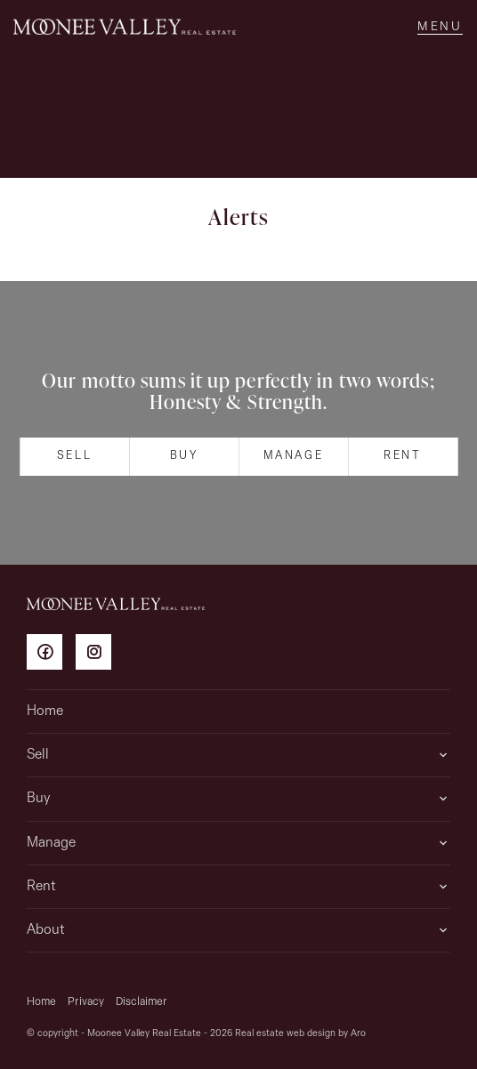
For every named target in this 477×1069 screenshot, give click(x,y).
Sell (74, 456)
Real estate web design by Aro (300, 1034)
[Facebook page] (51, 655)
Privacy (86, 1002)
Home (45, 711)
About (46, 930)
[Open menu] (440, 26)
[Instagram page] (98, 655)
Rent (402, 456)
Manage (293, 456)
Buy (184, 456)
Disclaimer (141, 1002)
